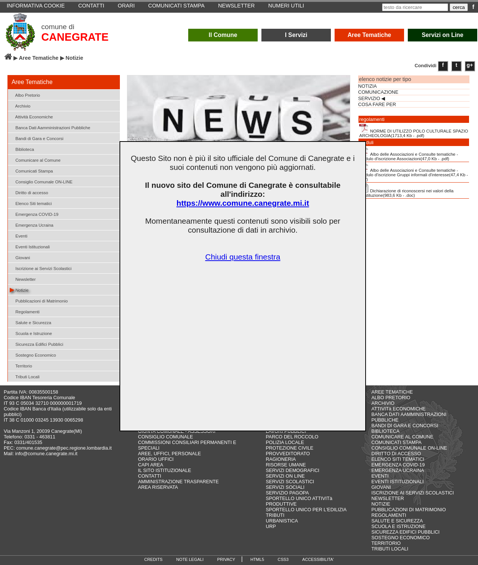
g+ (470, 65)
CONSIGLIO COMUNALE (165, 437)
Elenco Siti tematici (31, 203)
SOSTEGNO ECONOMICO (400, 537)
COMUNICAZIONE (378, 92)
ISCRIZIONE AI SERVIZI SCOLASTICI (412, 493)
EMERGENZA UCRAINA (397, 470)
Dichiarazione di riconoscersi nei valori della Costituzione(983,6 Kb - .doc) (406, 190)
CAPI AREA (151, 465)
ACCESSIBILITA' (318, 559)
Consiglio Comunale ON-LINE (41, 181)
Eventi (18, 235)
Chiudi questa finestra (242, 256)
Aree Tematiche (369, 35)
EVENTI (379, 476)
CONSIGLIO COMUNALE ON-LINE (409, 448)
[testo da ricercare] (415, 7)
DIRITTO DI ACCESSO (396, 453)
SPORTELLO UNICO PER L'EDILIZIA (306, 509)
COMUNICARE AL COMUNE (402, 437)
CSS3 (283, 559)
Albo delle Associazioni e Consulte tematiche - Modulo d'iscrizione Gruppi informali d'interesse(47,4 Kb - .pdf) (413, 172)
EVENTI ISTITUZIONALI (397, 481)
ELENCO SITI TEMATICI (397, 459)
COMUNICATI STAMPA (396, 442)
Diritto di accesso (29, 192)
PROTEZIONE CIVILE (289, 448)
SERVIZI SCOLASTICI (290, 481)
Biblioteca (22, 149)
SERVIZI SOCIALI (285, 487)
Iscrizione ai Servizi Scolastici (41, 268)
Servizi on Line (442, 35)
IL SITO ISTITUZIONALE (164, 470)
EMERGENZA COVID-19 (398, 465)
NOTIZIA (367, 86)
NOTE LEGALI (190, 559)
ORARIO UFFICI (156, 459)
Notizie (19, 289)
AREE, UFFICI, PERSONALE (169, 453)
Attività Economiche (31, 116)
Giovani (20, 257)
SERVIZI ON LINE (285, 476)
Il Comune (223, 35)
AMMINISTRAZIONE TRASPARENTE (178, 481)
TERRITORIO (386, 543)
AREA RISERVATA (158, 487)
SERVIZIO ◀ (371, 98)
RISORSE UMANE (286, 465)
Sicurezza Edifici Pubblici (36, 344)
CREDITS (153, 559)
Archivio (20, 105)
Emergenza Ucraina (31, 224)
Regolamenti (25, 311)
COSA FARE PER (377, 104)
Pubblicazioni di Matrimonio (39, 300)
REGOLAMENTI (388, 515)
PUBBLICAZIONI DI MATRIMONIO (408, 509)
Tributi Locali (25, 376)
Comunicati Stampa (31, 170)
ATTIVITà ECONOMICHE (398, 409)
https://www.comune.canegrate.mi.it (242, 203)
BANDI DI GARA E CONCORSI (404, 425)
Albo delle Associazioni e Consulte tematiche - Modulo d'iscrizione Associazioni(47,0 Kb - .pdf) (408, 154)
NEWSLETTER (387, 498)
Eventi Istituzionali (30, 246)
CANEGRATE (74, 37)
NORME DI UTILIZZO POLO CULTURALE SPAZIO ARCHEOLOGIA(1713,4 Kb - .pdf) (413, 131)
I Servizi (296, 35)
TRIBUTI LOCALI (389, 549)
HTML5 (257, 559)
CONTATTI (149, 476)
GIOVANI (381, 487)
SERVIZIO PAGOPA (287, 493)
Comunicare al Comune (35, 159)
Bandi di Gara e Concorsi (36, 138)
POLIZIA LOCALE (285, 442)
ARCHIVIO (382, 403)
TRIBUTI (275, 515)
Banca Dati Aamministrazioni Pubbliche (50, 127)
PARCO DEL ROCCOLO (292, 437)
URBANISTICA (282, 521)
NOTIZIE (380, 504)
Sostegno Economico (33, 354)
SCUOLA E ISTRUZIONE (398, 526)
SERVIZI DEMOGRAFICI (292, 470)
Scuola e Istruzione (31, 333)
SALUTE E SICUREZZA (397, 521)
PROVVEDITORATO (288, 453)
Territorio (21, 365)
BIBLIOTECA (385, 431)
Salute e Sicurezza (30, 322)
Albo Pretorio (25, 94)
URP (271, 526)
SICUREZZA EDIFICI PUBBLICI (405, 532)
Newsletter (23, 279)
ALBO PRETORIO (390, 397)
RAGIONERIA (281, 459)
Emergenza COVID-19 (34, 214)
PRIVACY (226, 559)
